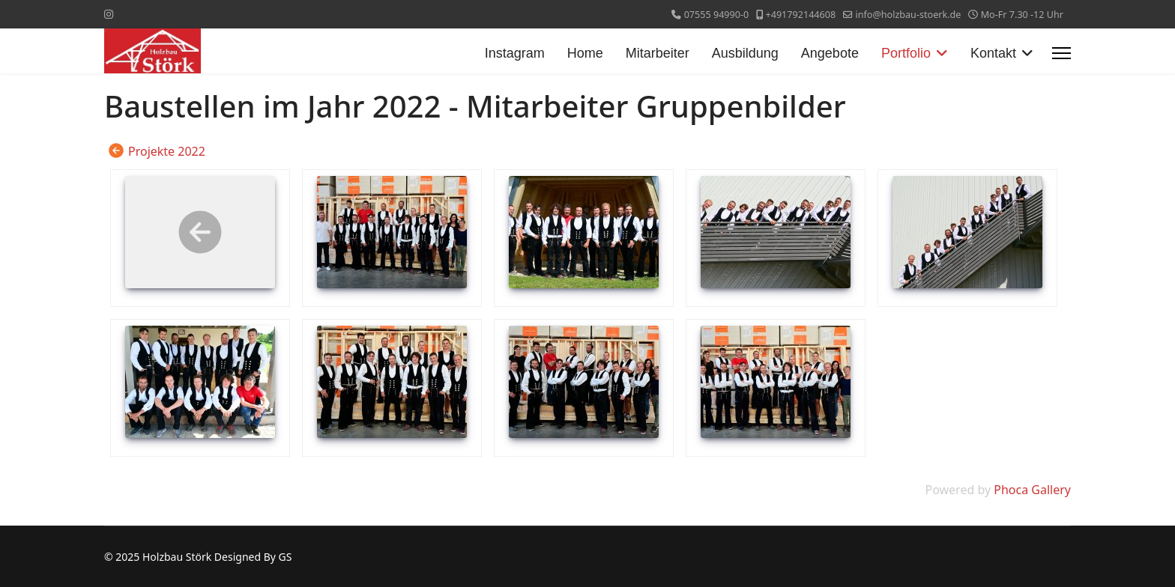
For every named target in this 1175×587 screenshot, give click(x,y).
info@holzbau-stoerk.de (908, 14)
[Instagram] (108, 14)
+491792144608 (801, 14)
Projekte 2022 (166, 151)
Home (585, 53)
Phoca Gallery (1032, 489)
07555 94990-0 (716, 14)
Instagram (515, 53)
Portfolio (906, 53)
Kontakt (993, 53)
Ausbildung (745, 53)
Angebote (830, 53)
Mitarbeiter (657, 53)
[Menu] (1061, 53)
